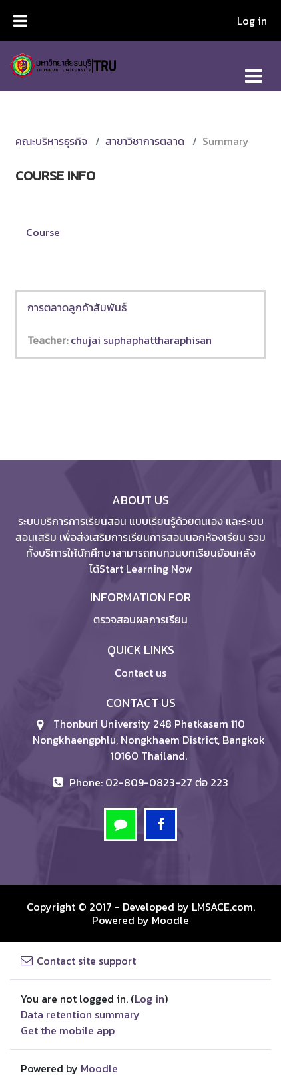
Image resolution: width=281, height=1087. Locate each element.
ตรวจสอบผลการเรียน (140, 619)
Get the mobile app (68, 1030)
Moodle (170, 920)
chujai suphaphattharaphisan (141, 340)
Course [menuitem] (43, 232)
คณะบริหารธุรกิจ (51, 141)
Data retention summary (80, 1014)
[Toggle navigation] (253, 69)
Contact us (140, 673)
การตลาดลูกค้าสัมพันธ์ (77, 307)
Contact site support (78, 961)
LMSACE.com (222, 907)
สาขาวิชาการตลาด (144, 141)
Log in (252, 21)
